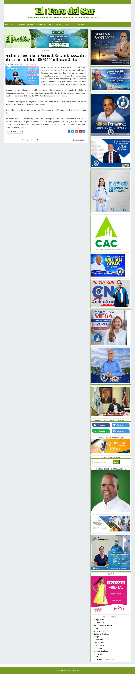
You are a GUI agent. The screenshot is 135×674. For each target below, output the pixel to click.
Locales (13, 25)
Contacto (81, 25)
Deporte (51, 25)
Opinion (67, 25)
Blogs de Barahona (101, 651)
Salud (73, 25)
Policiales (59, 25)
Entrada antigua (79, 140)
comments (32, 64)
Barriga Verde (99, 620)
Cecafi (96, 657)
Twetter (118, 425)
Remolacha (98, 648)
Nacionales (21, 25)
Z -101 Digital (99, 645)
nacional (46, 50)
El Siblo (96, 628)
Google (96, 637)
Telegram (118, 431)
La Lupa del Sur (100, 622)
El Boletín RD (99, 642)
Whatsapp (99, 431)
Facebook (99, 425)
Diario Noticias (99, 631)
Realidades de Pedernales (104, 659)
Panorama (98, 654)
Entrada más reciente (15, 140)
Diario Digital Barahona (103, 625)
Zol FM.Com (98, 639)
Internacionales (41, 25)
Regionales (30, 25)
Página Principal (31, 140)
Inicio (6, 25)
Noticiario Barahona (101, 634)
